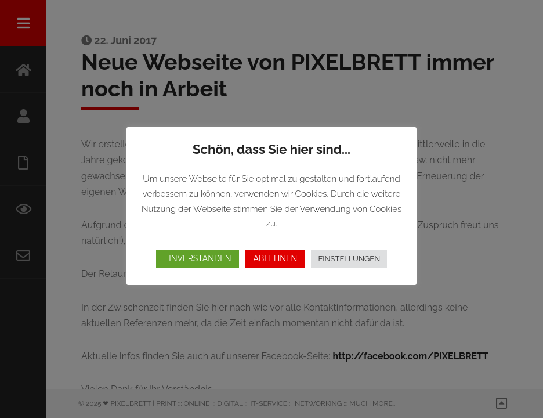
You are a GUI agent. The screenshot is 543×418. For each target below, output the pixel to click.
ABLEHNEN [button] (275, 258)
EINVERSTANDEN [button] (197, 258)
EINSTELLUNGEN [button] (349, 258)
